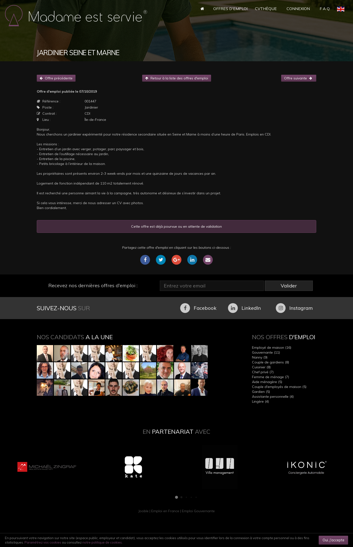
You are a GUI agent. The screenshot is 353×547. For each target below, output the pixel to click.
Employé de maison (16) (271, 347)
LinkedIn (244, 308)
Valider (289, 286)
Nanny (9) (259, 357)
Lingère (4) (260, 401)
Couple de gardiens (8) (270, 362)
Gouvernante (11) (266, 352)
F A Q (325, 8)
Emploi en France (165, 511)
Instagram (294, 308)
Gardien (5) (261, 391)
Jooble (143, 511)
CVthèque (266, 8)
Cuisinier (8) (261, 367)
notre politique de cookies (102, 542)
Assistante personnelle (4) (273, 396)
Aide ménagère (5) (267, 382)
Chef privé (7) (263, 372)
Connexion (298, 8)
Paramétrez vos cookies (43, 542)
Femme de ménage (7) (270, 377)
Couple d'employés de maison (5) (279, 387)
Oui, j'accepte (333, 540)
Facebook (198, 308)
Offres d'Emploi (230, 8)
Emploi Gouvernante (198, 511)
